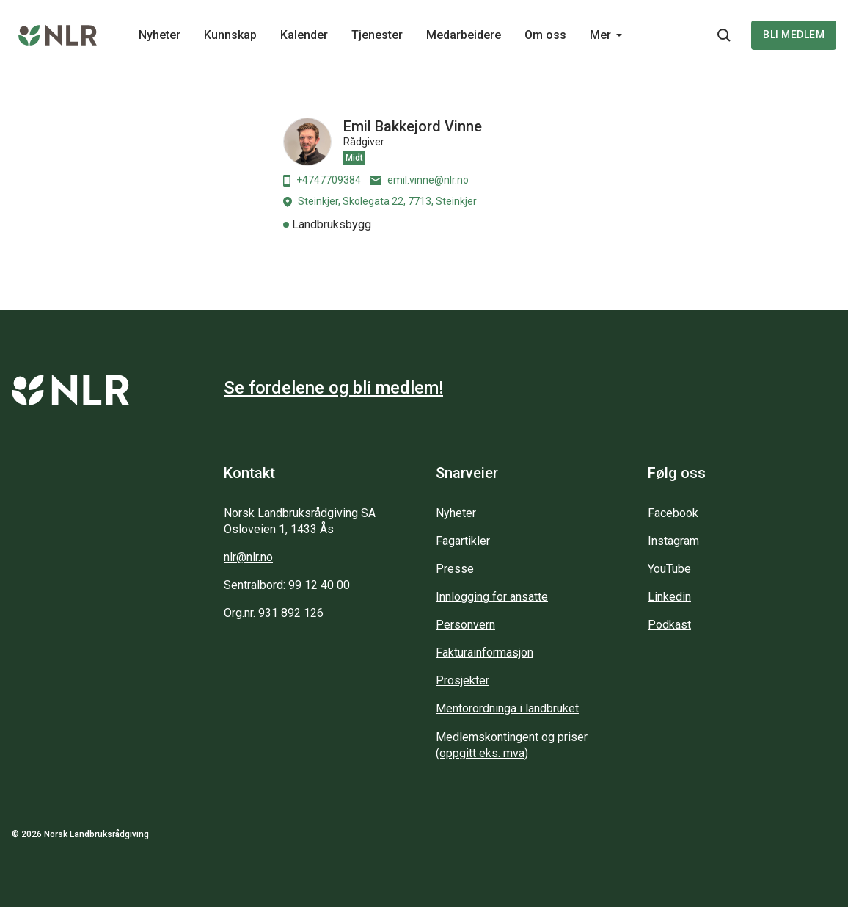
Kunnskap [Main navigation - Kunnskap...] (230, 35)
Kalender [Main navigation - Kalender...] (304, 35)
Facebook (673, 513)
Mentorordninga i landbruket (507, 708)
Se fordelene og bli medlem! (333, 387)
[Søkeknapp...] (724, 35)
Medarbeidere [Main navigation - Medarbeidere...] (463, 35)
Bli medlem (794, 34)
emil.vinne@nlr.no (419, 180)
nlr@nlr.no (248, 557)
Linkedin (669, 597)
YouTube (669, 569)
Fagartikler (463, 541)
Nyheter (456, 513)
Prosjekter (462, 680)
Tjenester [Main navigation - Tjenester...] (377, 35)
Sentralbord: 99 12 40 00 (287, 585)
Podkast (669, 625)
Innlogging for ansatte (492, 597)
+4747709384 (322, 180)
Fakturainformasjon (484, 653)
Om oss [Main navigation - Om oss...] (545, 35)
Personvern (465, 625)
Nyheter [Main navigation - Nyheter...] (159, 35)
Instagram (673, 541)
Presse (455, 569)
